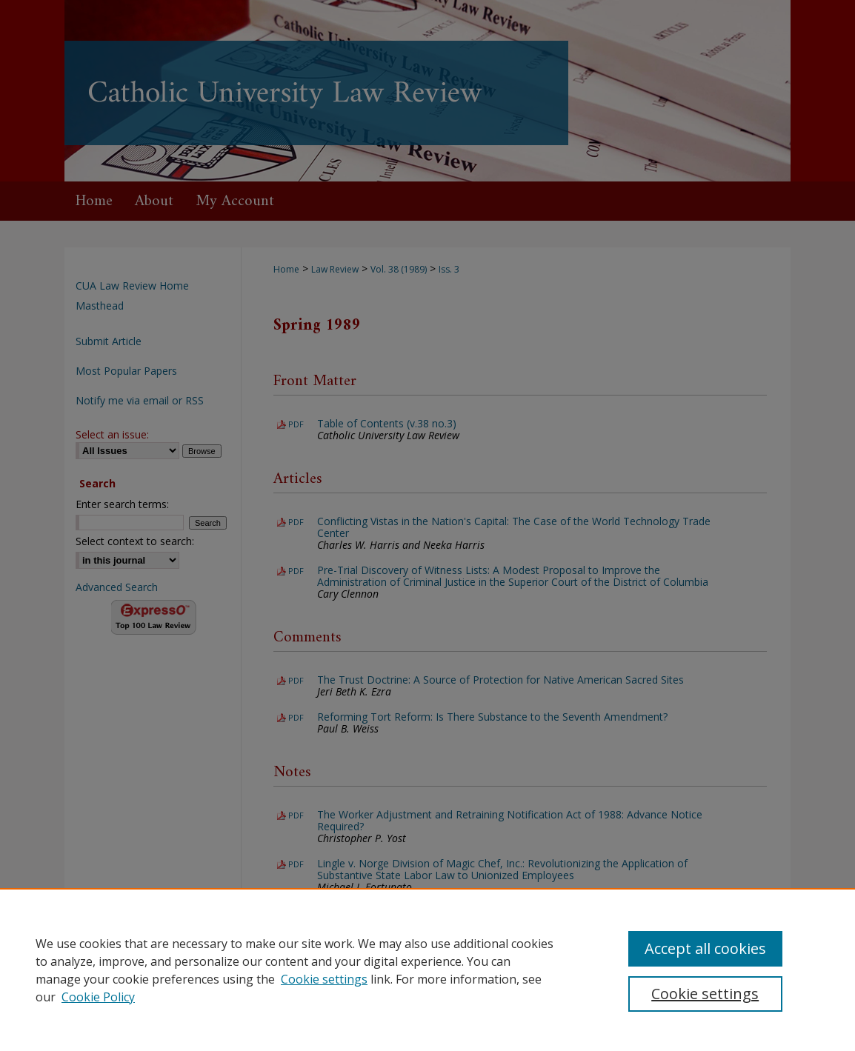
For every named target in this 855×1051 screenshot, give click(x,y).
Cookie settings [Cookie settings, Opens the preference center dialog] (705, 994)
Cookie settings (324, 979)
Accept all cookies (705, 948)
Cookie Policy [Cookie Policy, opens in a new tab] (98, 997)
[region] (427, 969)
